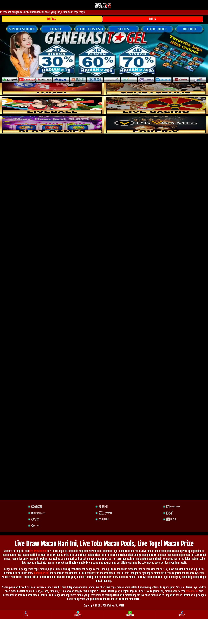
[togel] (52, 86)
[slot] (156, 86)
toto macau (192, 591)
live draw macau (37, 551)
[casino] (156, 105)
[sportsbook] (52, 105)
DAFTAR (51, 19)
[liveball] (156, 125)
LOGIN (152, 19)
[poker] (52, 125)
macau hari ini (41, 573)
